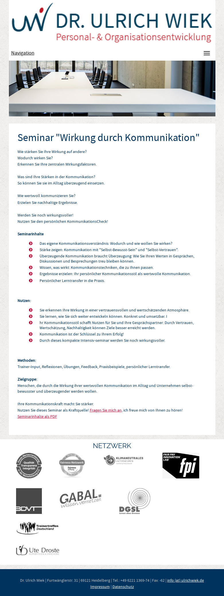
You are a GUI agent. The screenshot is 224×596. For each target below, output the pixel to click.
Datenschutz (123, 586)
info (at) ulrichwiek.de (185, 580)
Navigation (22, 53)
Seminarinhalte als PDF (37, 416)
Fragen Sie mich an (106, 410)
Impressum (100, 586)
